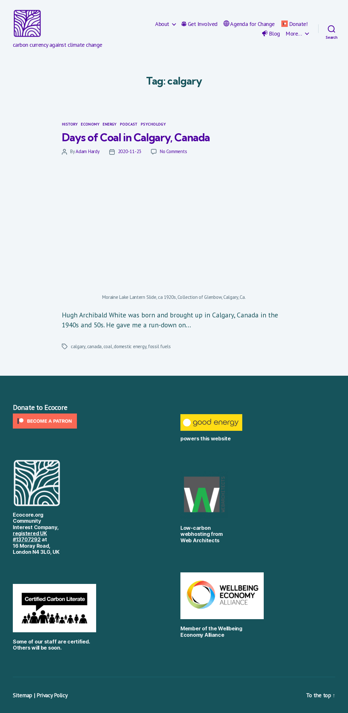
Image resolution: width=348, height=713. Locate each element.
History (70, 124)
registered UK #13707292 (30, 536)
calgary (78, 346)
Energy (110, 124)
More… (294, 33)
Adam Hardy (87, 151)
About (162, 24)
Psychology (153, 124)
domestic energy (130, 346)
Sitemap (22, 695)
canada (94, 346)
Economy (90, 124)
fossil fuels (159, 346)
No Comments (173, 151)
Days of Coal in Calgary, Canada (141, 137)
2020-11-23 (129, 151)
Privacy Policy (52, 695)
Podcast (128, 124)
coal (108, 346)
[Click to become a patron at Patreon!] (90, 421)
